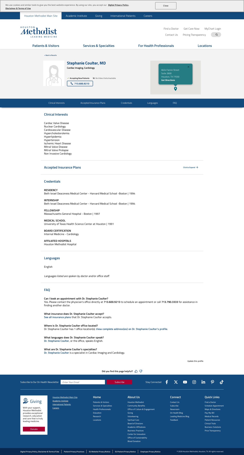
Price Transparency (213, 430)
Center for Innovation (136, 434)
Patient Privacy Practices (74, 451)
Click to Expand (191, 167)
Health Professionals (102, 409)
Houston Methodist (136, 402)
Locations (97, 419)
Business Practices (136, 430)
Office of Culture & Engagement (141, 409)
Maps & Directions (212, 409)
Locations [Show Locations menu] (205, 45)
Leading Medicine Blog (179, 416)
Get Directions (168, 80)
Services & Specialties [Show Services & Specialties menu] (98, 45)
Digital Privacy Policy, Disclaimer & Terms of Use (39, 451)
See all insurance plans (57, 317)
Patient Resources (212, 419)
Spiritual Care (133, 419)
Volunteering (133, 416)
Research (97, 416)
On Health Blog (176, 412)
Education (97, 412)
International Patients (122, 16)
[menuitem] (41, 15)
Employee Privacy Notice (150, 451)
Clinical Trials (210, 423)
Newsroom (174, 409)
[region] (122, 6)
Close (165, 5)
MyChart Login (213, 28)
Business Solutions (213, 427)
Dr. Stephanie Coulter (56, 341)
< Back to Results (50, 55)
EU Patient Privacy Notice (125, 451)
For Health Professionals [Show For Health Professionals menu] (156, 45)
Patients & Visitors (101, 402)
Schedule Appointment (214, 405)
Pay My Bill (209, 412)
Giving (98, 16)
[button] (175, 88)
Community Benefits (136, 405)
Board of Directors (135, 423)
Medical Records (212, 416)
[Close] (188, 67)
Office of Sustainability (137, 437)
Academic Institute (76, 16)
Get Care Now (191, 28)
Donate (34, 429)
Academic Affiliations (137, 427)
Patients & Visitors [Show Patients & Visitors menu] (45, 45)
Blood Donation (134, 441)
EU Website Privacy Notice (99, 451)
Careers (148, 16)
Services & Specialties (102, 405)
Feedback (174, 419)
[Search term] (216, 34)
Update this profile (195, 361)
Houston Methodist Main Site (40, 16)
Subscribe (119, 382)
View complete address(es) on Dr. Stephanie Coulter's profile (131, 329)
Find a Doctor (171, 28)
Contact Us (174, 402)
